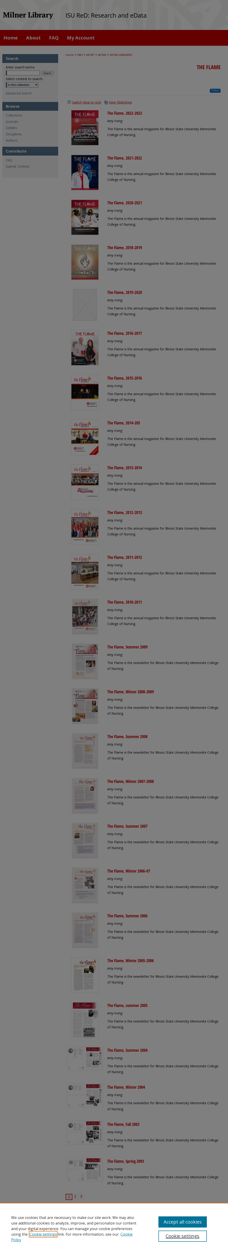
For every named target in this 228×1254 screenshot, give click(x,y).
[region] (114, 1228)
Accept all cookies (183, 1222)
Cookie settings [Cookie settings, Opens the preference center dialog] (182, 1236)
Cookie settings (43, 1234)
